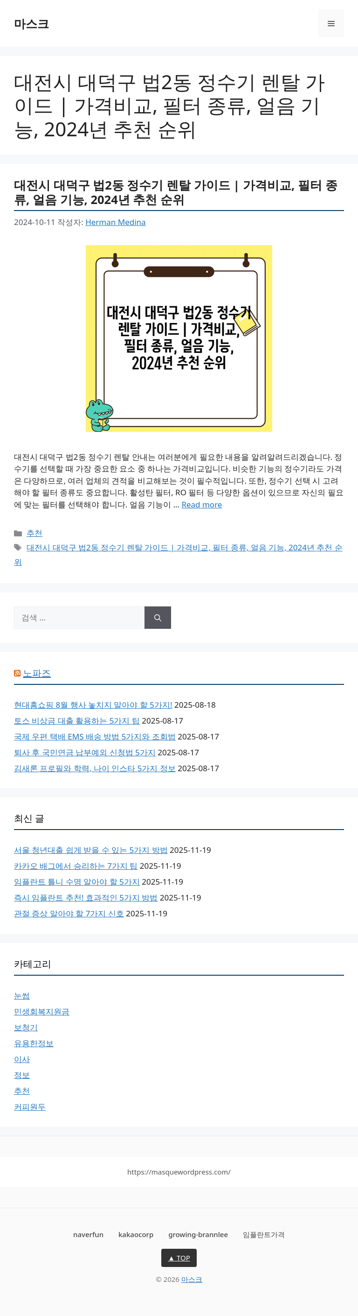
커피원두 (30, 1106)
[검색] (158, 617)
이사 (22, 1059)
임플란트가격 (264, 1234)
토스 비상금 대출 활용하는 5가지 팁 (77, 720)
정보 (22, 1075)
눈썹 (22, 995)
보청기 (26, 1027)
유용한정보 (34, 1043)
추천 (34, 533)
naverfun (88, 1234)
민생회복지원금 (41, 1011)
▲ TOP (179, 1257)
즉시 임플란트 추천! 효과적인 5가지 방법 (86, 897)
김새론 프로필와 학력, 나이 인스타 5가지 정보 (95, 768)
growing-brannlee (198, 1234)
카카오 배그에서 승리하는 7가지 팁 (76, 865)
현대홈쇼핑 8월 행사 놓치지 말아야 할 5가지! (93, 704)
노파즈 (37, 673)
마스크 (31, 23)
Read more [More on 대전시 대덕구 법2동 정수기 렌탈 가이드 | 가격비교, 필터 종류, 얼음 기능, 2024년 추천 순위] (201, 504)
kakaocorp (135, 1234)
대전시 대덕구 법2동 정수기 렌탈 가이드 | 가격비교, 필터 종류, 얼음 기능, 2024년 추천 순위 (175, 192)
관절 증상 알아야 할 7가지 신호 (69, 913)
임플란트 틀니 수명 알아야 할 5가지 (77, 881)
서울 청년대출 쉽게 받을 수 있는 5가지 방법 (91, 849)
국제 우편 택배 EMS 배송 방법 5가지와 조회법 (95, 736)
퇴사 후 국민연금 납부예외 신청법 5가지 (85, 752)
